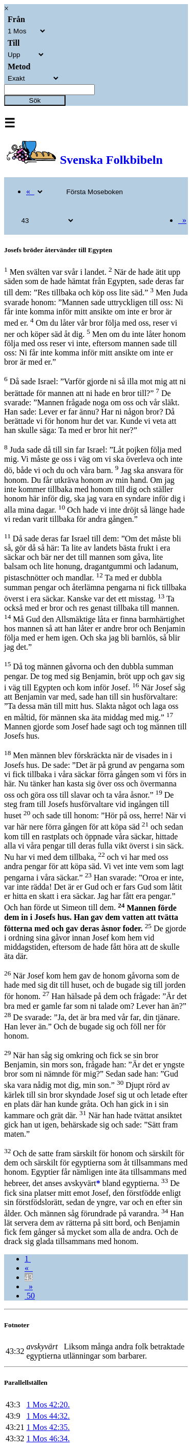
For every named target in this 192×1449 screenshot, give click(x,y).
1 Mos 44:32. (48, 1416)
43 (29, 1277)
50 (30, 1295)
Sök (35, 100)
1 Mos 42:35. (48, 1427)
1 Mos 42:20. (48, 1404)
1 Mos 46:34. (48, 1438)
